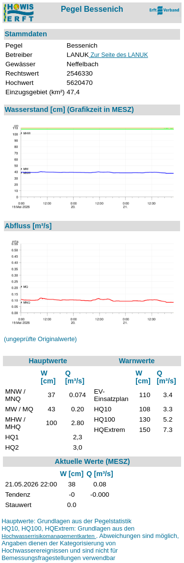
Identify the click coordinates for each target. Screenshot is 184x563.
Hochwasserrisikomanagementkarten (48, 536)
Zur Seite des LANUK (118, 55)
